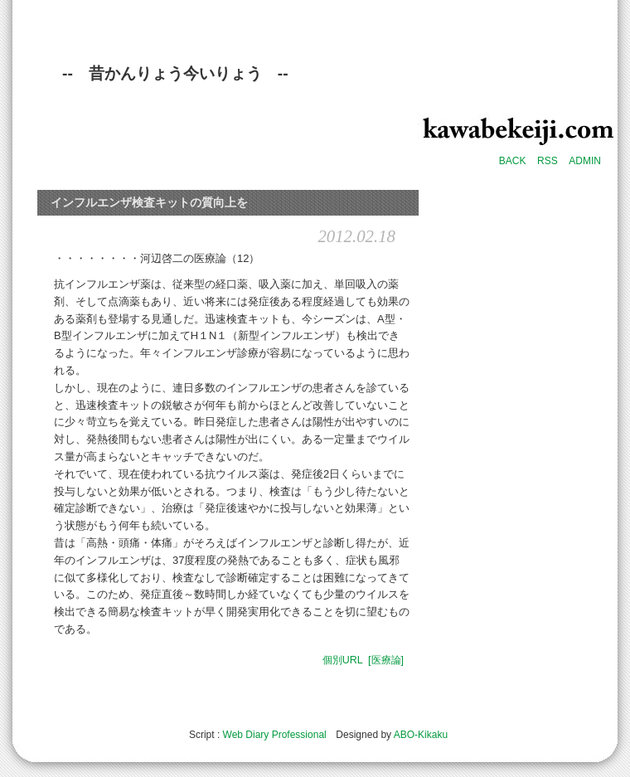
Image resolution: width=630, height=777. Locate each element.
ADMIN (585, 161)
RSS (547, 161)
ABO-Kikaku (421, 735)
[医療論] (386, 660)
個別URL (342, 660)
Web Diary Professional (275, 735)
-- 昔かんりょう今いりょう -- (175, 73)
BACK (512, 161)
